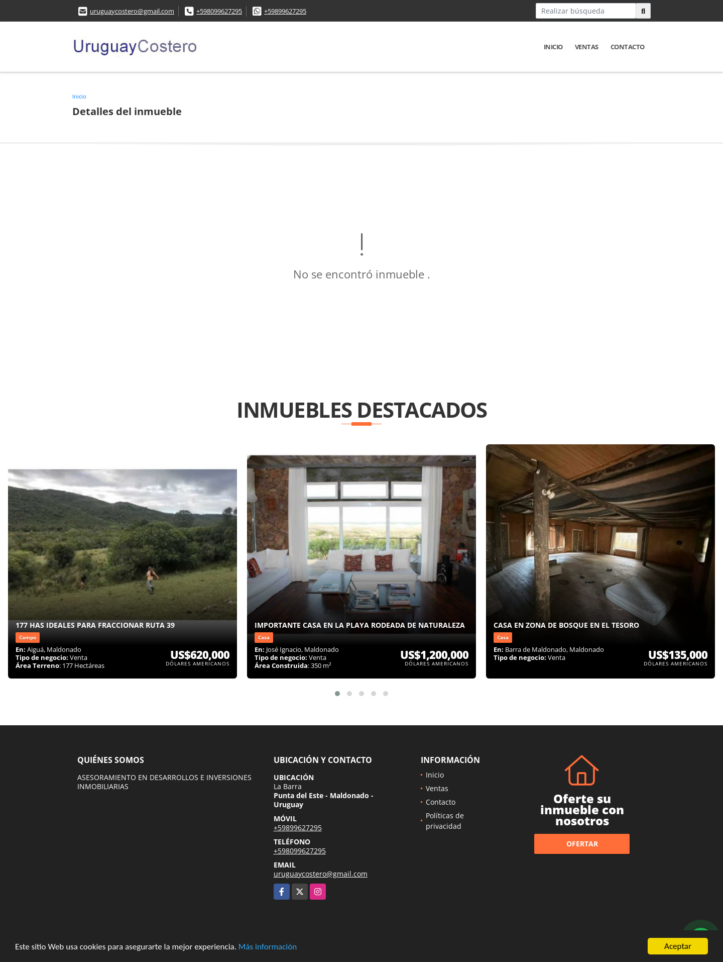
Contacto (628, 46)
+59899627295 (285, 11)
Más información (267, 947)
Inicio (553, 46)
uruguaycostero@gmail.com (132, 11)
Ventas (586, 46)
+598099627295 (219, 11)
